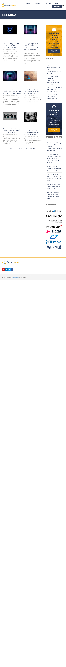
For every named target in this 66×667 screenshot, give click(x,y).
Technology (50, 94)
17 (31, 149)
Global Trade (50, 74)
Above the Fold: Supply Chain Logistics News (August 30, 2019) (32, 91)
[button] (63, 5)
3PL (48, 63)
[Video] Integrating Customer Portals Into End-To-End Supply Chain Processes (32, 46)
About (57, 3)
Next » (34, 149)
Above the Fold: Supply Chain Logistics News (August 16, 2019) (32, 132)
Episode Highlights (52, 72)
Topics (28, 3)
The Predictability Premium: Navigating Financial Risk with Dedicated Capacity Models (54, 158)
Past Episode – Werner (53, 87)
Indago (49, 80)
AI (47, 65)
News (48, 85)
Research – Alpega (52, 92)
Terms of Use (16, 277)
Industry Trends (51, 83)
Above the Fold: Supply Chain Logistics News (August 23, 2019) (11, 130)
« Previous (11, 149)
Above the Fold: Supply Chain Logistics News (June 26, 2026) (54, 186)
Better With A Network (53, 67)
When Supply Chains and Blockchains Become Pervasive (11, 45)
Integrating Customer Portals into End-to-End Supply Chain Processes (12, 91)
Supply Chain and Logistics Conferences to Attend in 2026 (54, 168)
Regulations (50, 89)
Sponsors (38, 3)
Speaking (48, 3)
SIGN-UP (57, 6)
